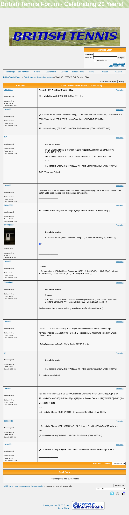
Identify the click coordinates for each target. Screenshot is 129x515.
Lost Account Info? (117, 66)
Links (91, 72)
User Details (51, 72)
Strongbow (8, 225)
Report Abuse (63, 508)
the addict (8, 89)
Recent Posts (78, 72)
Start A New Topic (107, 81)
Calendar (65, 72)
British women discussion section (38, 77)
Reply (121, 81)
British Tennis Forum (12, 77)
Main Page (10, 72)
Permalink (119, 90)
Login (121, 57)
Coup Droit (8, 282)
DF (5, 137)
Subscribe (119, 485)
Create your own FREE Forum (56, 505)
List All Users (23, 72)
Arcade (105, 72)
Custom (118, 72)
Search (37, 72)
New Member (119, 63)
